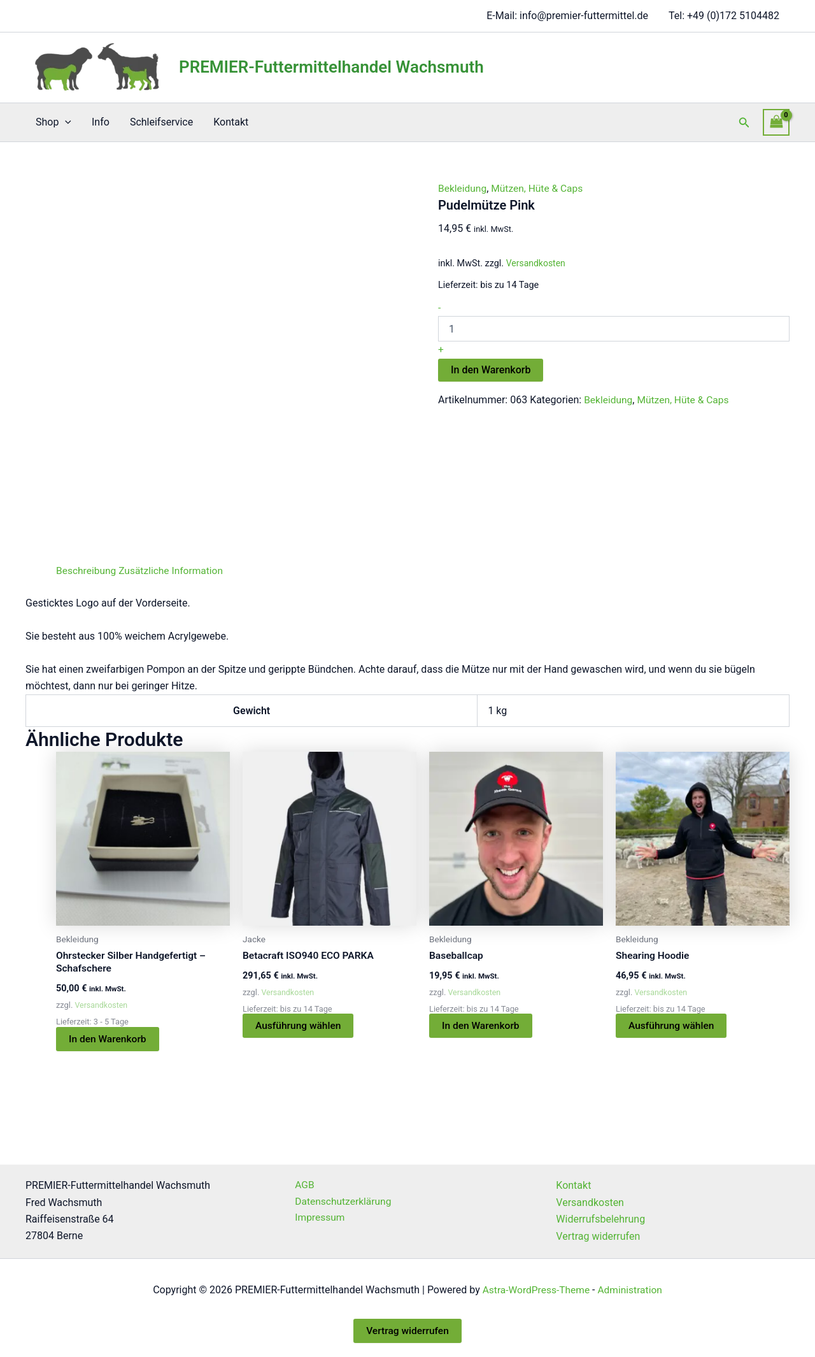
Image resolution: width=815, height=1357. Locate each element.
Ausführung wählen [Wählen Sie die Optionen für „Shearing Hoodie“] (672, 1026)
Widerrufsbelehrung (600, 1220)
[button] (65, 122)
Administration (632, 1290)
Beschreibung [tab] (87, 570)
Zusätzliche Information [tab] (174, 570)
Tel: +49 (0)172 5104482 (724, 16)
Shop (53, 122)
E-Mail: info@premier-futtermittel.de (567, 16)
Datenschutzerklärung (340, 1202)
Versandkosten (536, 263)
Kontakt (230, 122)
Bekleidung (463, 188)
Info (101, 122)
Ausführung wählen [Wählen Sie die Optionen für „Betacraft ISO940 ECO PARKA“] (299, 1026)
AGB (301, 1186)
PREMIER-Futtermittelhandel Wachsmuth (331, 66)
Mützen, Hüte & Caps (540, 188)
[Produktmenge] (614, 328)
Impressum (317, 1220)
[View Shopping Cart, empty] (776, 122)
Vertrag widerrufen (598, 1236)
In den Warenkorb (490, 369)
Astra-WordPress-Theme (534, 1290)
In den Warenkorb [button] (108, 1039)
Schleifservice (161, 122)
